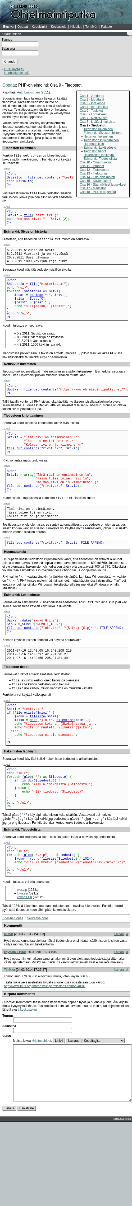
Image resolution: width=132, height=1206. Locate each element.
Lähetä (9, 1192)
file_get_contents (44, 179)
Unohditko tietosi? (16, 73)
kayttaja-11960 (15, 1024)
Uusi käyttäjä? (14, 69)
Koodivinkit (39, 27)
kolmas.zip (24, 969)
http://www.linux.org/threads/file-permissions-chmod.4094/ (44, 1058)
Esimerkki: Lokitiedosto (100, 147)
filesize (37, 766)
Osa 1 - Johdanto (92, 96)
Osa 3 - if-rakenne (92, 103)
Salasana (8, 48)
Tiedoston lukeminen (98, 129)
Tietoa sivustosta (122, 1203)
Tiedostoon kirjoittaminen (101, 140)
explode (36, 310)
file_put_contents (23, 475)
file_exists (25, 761)
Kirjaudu (9, 61)
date (26, 660)
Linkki (59, 1113)
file (28, 221)
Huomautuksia (94, 144)
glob (28, 834)
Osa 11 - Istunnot (92, 166)
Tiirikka (9, 1042)
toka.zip (22, 965)
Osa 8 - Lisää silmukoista (97, 122)
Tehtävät (91, 27)
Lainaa (119, 1006)
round (34, 927)
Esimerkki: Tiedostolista (100, 159)
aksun (8, 1006)
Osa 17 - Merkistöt (93, 188)
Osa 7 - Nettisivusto (94, 118)
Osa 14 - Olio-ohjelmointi (97, 177)
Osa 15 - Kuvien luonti (95, 181)
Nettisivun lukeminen (98, 136)
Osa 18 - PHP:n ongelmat (98, 192)
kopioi (7, 169)
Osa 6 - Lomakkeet (93, 114)
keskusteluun (29, 1082)
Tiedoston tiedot (95, 151)
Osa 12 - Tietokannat (94, 170)
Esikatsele (26, 1192)
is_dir (28, 838)
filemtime (65, 770)
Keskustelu (59, 27)
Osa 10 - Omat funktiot (96, 162)
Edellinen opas (12, 990)
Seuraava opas (37, 990)
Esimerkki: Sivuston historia (103, 133)
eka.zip (22, 961)
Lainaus (73, 1113)
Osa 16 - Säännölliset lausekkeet (103, 184)
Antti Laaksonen (28, 92)
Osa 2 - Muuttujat (92, 99)
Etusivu (8, 27)
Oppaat (22, 27)
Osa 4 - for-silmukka (94, 107)
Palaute (106, 27)
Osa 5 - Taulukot (91, 110)
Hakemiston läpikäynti (99, 155)
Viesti (6, 1108)
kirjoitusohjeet (41, 1113)
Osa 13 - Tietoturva (93, 173)
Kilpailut (75, 27)
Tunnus (7, 39)
